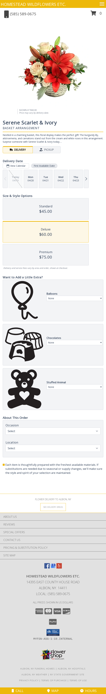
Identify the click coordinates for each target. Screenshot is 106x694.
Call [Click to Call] (18, 690)
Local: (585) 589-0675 (53, 594)
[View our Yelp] (59, 567)
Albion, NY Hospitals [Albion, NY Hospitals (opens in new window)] (72, 668)
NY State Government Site (67, 674)
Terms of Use (78, 680)
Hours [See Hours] (88, 690)
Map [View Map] (53, 690)
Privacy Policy (28, 680)
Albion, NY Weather (34, 674)
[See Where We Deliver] (53, 506)
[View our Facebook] (47, 567)
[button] (96, 14)
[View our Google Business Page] (53, 567)
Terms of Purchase (54, 680)
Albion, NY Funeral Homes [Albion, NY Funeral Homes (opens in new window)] (37, 668)
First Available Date (44, 165)
